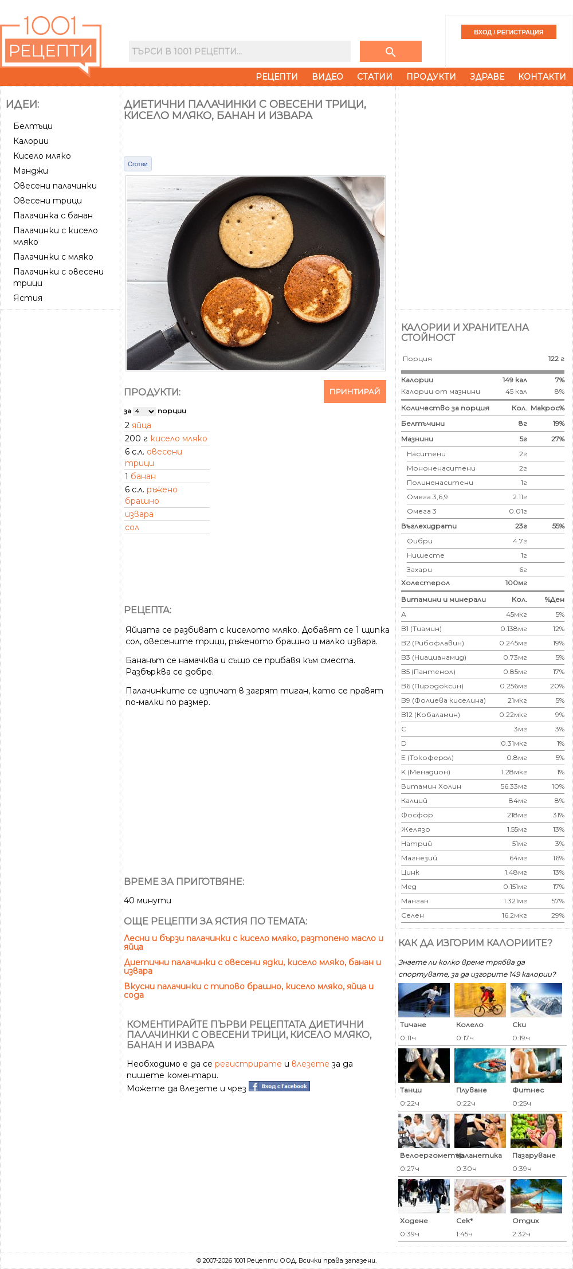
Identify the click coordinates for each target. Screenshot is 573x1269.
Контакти (542, 77)
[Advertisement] (61, 356)
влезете (310, 1064)
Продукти (431, 77)
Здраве (487, 77)
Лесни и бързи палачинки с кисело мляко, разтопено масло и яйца (253, 942)
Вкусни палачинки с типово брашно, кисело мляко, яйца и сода (249, 990)
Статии (375, 77)
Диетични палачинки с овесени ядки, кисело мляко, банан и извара (252, 966)
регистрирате (248, 1064)
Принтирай (354, 391)
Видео (327, 77)
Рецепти (277, 77)
